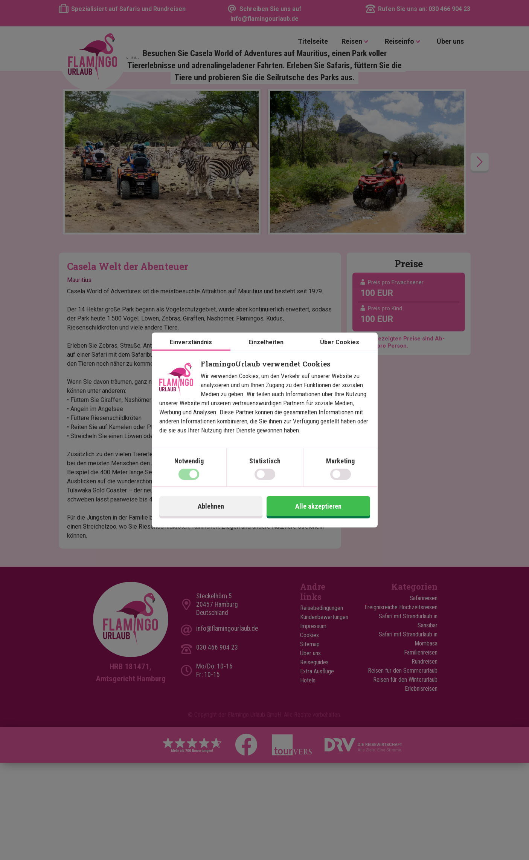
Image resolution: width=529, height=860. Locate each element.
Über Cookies (339, 342)
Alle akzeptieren (318, 506)
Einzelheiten (266, 342)
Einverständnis (191, 342)
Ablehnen (211, 506)
